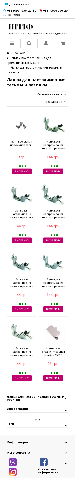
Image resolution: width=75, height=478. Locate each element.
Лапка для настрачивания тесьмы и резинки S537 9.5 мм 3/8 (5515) (21, 286)
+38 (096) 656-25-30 (21, 10)
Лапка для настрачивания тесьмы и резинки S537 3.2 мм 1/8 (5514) (53, 148)
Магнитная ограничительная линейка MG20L (53, 351)
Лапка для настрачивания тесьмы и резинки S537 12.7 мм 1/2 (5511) (21, 355)
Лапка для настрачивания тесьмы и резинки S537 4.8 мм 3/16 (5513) (53, 217)
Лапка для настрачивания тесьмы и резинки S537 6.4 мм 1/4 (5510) (53, 286)
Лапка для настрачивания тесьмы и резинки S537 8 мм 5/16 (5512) (21, 217)
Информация (17, 409)
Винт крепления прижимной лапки (21, 143)
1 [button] (36, 419)
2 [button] (39, 419)
